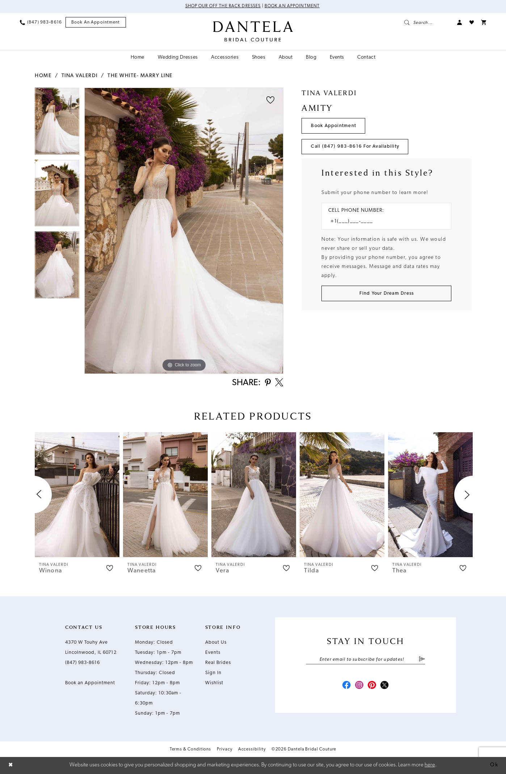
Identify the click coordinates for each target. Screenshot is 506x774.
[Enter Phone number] (382, 222)
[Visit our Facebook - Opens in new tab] (346, 686)
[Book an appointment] (96, 22)
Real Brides (218, 663)
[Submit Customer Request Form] (386, 294)
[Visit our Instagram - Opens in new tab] (359, 686)
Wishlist (214, 683)
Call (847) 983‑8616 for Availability (355, 146)
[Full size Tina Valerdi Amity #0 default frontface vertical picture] (184, 231)
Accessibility (252, 750)
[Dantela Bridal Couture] (253, 31)
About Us (216, 642)
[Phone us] (41, 22)
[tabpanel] (57, 124)
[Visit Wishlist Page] (471, 22)
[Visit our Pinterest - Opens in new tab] (372, 686)
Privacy (224, 750)
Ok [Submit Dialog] (494, 765)
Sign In (213, 673)
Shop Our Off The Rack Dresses (223, 6)
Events (212, 653)
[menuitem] (41, 22)
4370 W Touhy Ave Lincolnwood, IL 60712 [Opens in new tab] (91, 647)
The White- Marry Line (140, 76)
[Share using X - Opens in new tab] (279, 383)
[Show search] (427, 22)
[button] (460, 22)
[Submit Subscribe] (421, 660)
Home (43, 76)
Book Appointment (334, 125)
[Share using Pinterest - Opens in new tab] (267, 383)
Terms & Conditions (190, 750)
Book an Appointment (292, 6)
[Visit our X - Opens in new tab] (385, 686)
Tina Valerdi (80, 76)
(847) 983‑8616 (82, 663)
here (430, 765)
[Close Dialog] (10, 765)
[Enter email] (365, 660)
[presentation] (77, 495)
